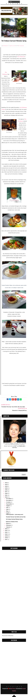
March (8, 523)
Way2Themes (13, 688)
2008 (6, 537)
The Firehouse (21, 56)
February (8, 525)
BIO (15, 446)
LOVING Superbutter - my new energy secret (14, 514)
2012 (6, 530)
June (7, 509)
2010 (6, 534)
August (8, 505)
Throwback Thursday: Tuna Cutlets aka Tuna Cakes (16, 517)
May (7, 511)
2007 (6, 539)
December (9, 498)
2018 (6, 490)
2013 (6, 528)
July (7, 507)
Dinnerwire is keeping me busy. (12, 521)
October (8, 502)
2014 (6, 497)
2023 (6, 484)
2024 (6, 482)
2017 (6, 491)
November (9, 500)
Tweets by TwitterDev (7, 635)
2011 (6, 532)
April (7, 513)
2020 (6, 486)
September (9, 504)
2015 (6, 495)
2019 (6, 488)
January (8, 527)
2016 (6, 493)
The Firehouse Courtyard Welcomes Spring (14, 519)
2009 (6, 536)
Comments (21, 45)
